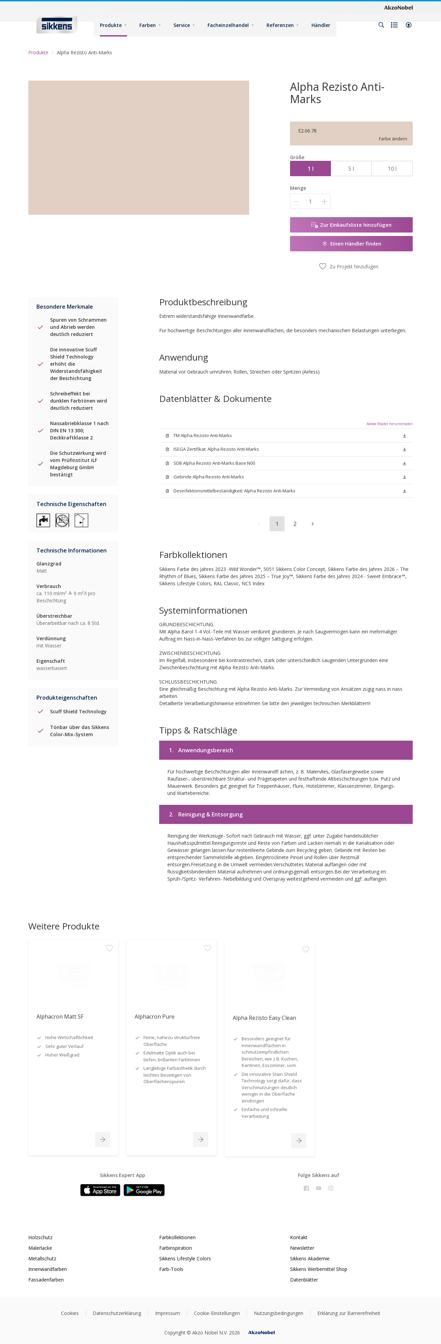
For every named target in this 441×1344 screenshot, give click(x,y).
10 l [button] (392, 168)
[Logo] (57, 24)
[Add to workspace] (109, 1013)
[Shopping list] (395, 25)
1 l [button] (311, 168)
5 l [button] (351, 168)
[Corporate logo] (398, 7)
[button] (409, 25)
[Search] (381, 25)
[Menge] (310, 201)
